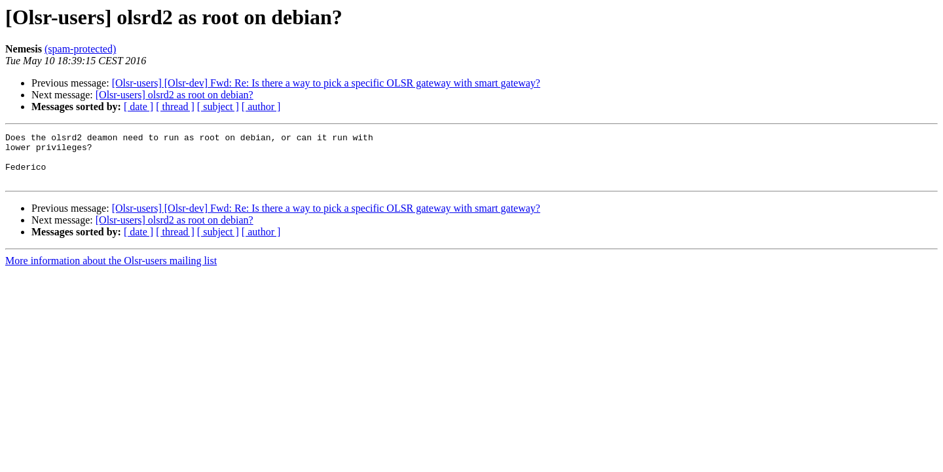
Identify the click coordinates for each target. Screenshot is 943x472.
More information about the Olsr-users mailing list (111, 270)
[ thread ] (175, 106)
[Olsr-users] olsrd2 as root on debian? (174, 94)
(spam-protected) (80, 48)
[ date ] (138, 106)
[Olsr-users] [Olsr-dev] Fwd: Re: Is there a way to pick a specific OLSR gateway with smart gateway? (326, 82)
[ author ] (261, 106)
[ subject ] (218, 106)
